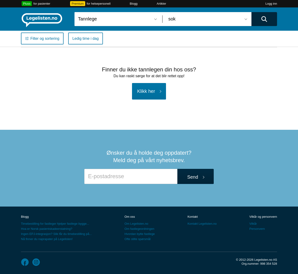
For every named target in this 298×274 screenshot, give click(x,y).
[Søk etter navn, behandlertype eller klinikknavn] (116, 19)
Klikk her (146, 91)
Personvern (257, 229)
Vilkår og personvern (263, 216)
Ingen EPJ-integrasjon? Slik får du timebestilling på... (56, 234)
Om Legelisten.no (136, 223)
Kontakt (192, 216)
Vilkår (253, 223)
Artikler (161, 3)
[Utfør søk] (264, 19)
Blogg (133, 3)
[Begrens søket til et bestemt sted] (207, 19)
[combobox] (116, 19)
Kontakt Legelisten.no (202, 223)
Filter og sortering (44, 38)
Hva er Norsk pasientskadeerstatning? (46, 229)
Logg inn (271, 3)
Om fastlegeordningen (139, 229)
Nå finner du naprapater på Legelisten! (47, 239)
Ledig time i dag (85, 38)
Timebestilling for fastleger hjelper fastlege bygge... (55, 223)
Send (192, 177)
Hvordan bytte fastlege (140, 234)
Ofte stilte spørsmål (138, 239)
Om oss (130, 216)
